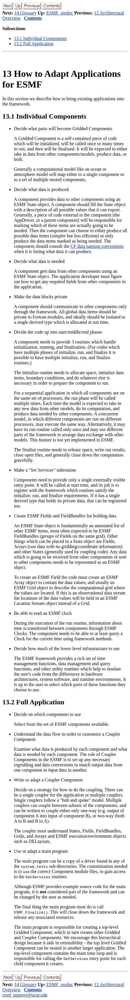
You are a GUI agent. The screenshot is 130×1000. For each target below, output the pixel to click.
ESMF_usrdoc (59, 12)
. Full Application (33, 43)
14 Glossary (25, 12)
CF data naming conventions (97, 246)
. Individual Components (40, 38)
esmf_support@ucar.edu (24, 994)
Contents (33, 18)
